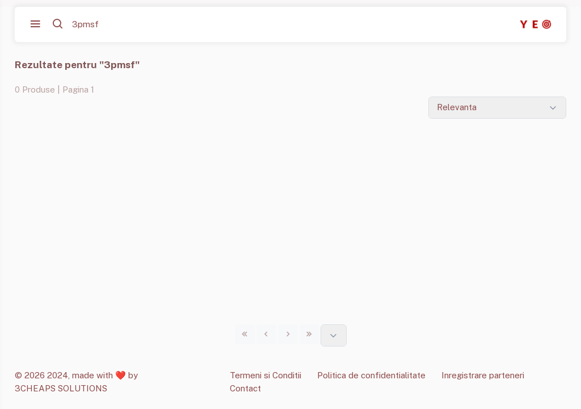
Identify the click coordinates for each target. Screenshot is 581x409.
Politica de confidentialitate (371, 375)
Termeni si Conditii (265, 375)
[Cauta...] (122, 24)
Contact (245, 388)
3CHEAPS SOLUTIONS (61, 388)
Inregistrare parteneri (482, 375)
